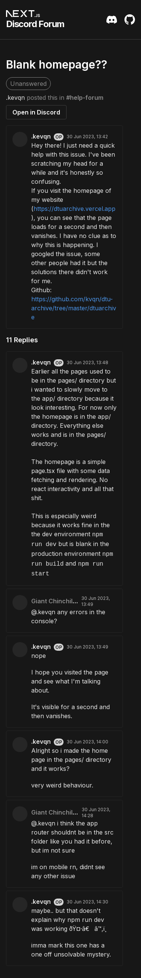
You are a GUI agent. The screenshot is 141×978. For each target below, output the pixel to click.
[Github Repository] (129, 19)
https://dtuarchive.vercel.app (74, 208)
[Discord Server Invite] (111, 19)
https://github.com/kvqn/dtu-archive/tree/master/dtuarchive (73, 308)
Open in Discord (36, 112)
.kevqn (15, 97)
